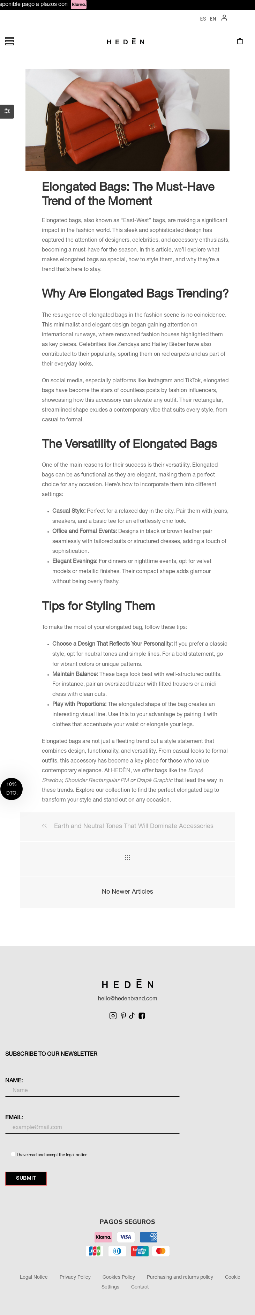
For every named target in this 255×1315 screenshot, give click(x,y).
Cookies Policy (119, 1277)
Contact (140, 1287)
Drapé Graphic (154, 781)
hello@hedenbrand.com (127, 999)
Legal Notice (34, 1277)
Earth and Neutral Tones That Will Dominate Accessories (127, 827)
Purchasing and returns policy (180, 1277)
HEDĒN (120, 771)
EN (213, 19)
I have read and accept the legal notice (52, 1155)
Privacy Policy (75, 1277)
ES (203, 19)
